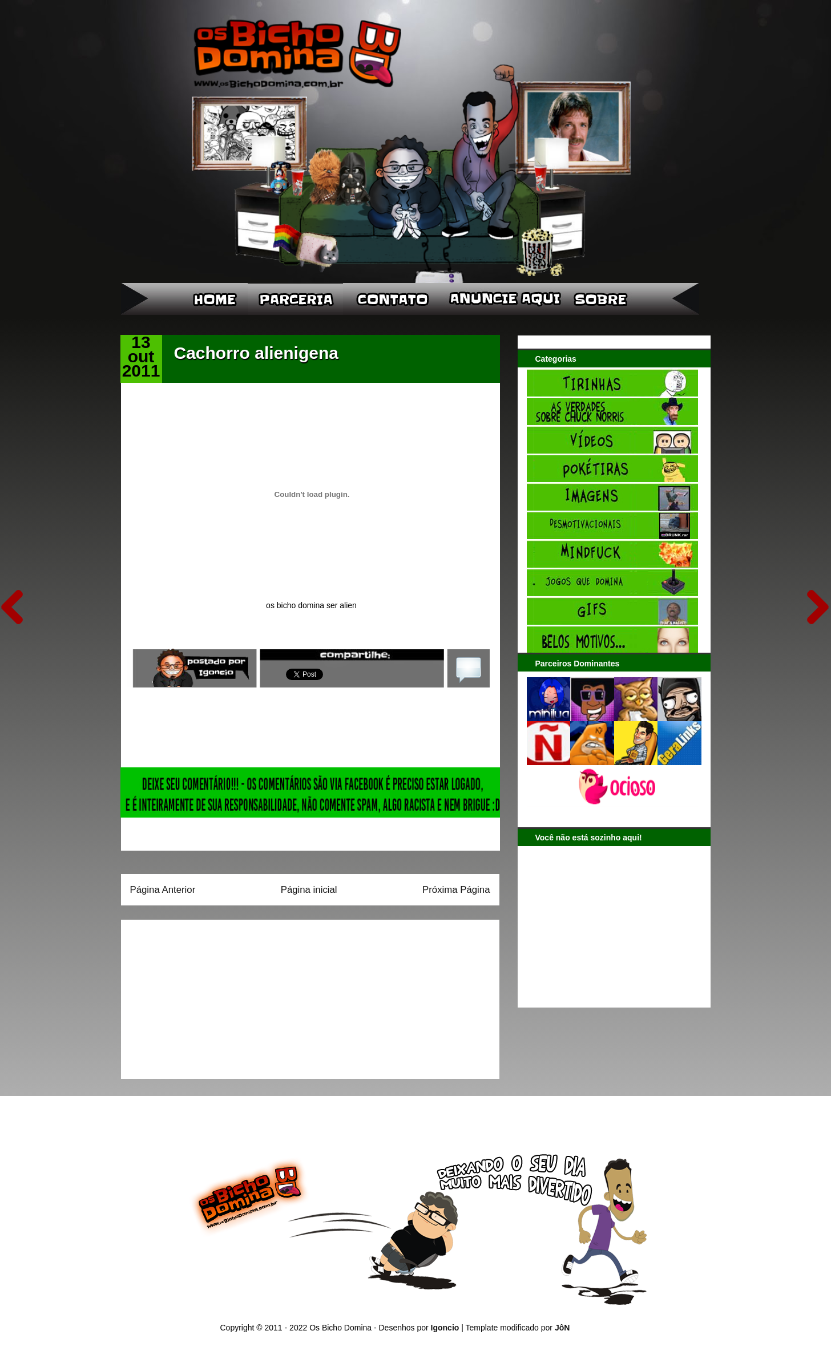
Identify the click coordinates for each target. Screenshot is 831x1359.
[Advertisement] (201, 995)
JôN (562, 1327)
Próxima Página (456, 889)
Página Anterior (163, 889)
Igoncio (445, 1327)
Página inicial (309, 889)
